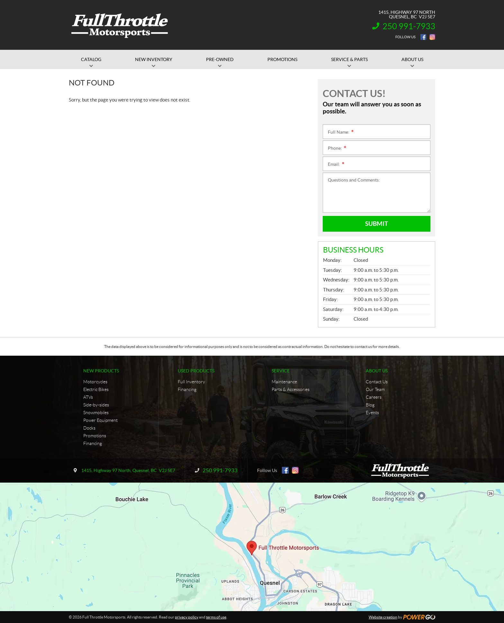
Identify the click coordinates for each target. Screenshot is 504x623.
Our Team (375, 389)
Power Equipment (100, 420)
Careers (374, 397)
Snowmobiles (96, 412)
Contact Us (377, 381)
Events (372, 412)
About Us (377, 370)
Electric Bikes (96, 389)
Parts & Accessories (291, 389)
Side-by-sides (96, 404)
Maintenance (284, 381)
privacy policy (186, 617)
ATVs (88, 397)
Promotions (94, 435)
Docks (89, 428)
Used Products (196, 370)
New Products (101, 370)
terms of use (216, 617)
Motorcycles (95, 381)
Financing (92, 443)
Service (281, 370)
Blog (370, 404)
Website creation (383, 617)
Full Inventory (191, 381)
